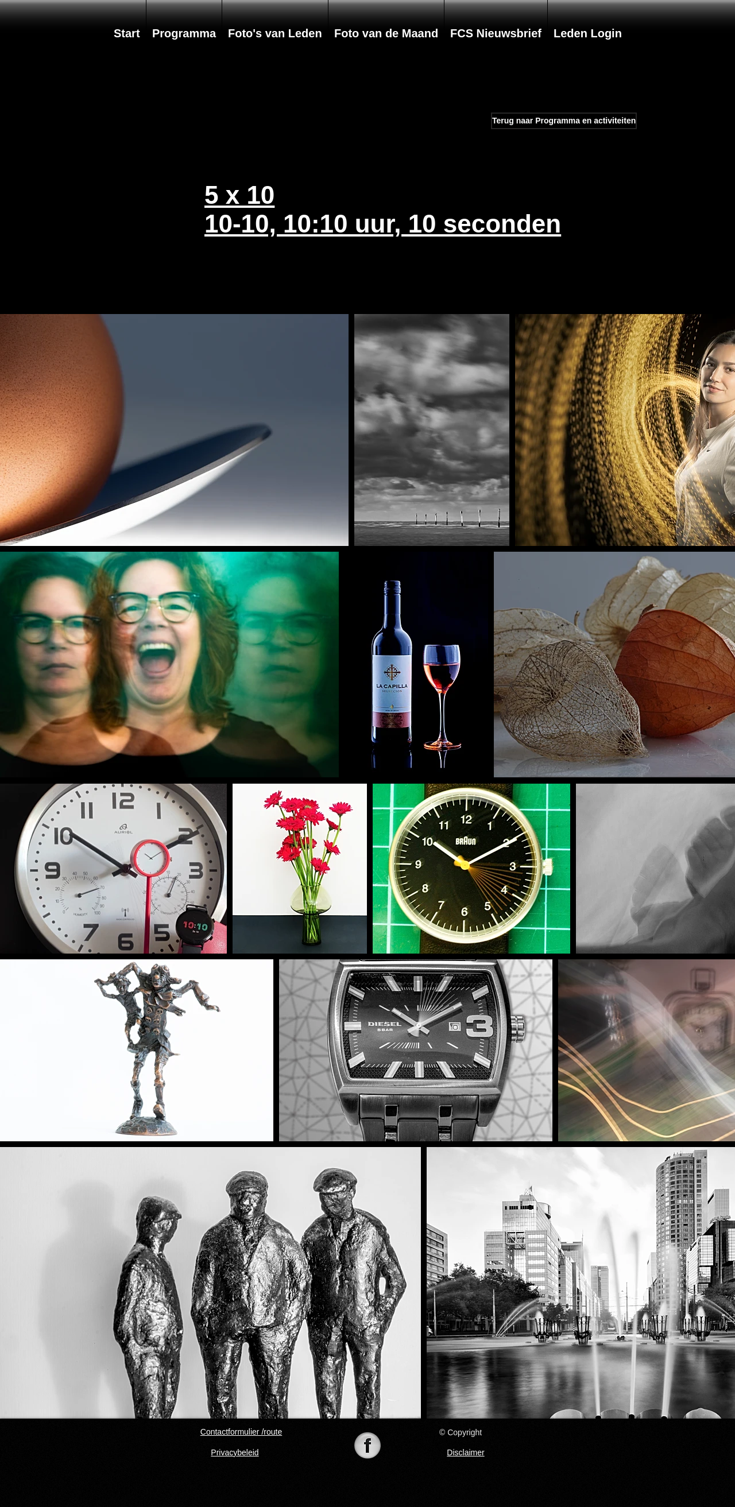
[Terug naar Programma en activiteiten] (564, 121)
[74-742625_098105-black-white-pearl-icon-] (367, 1447)
